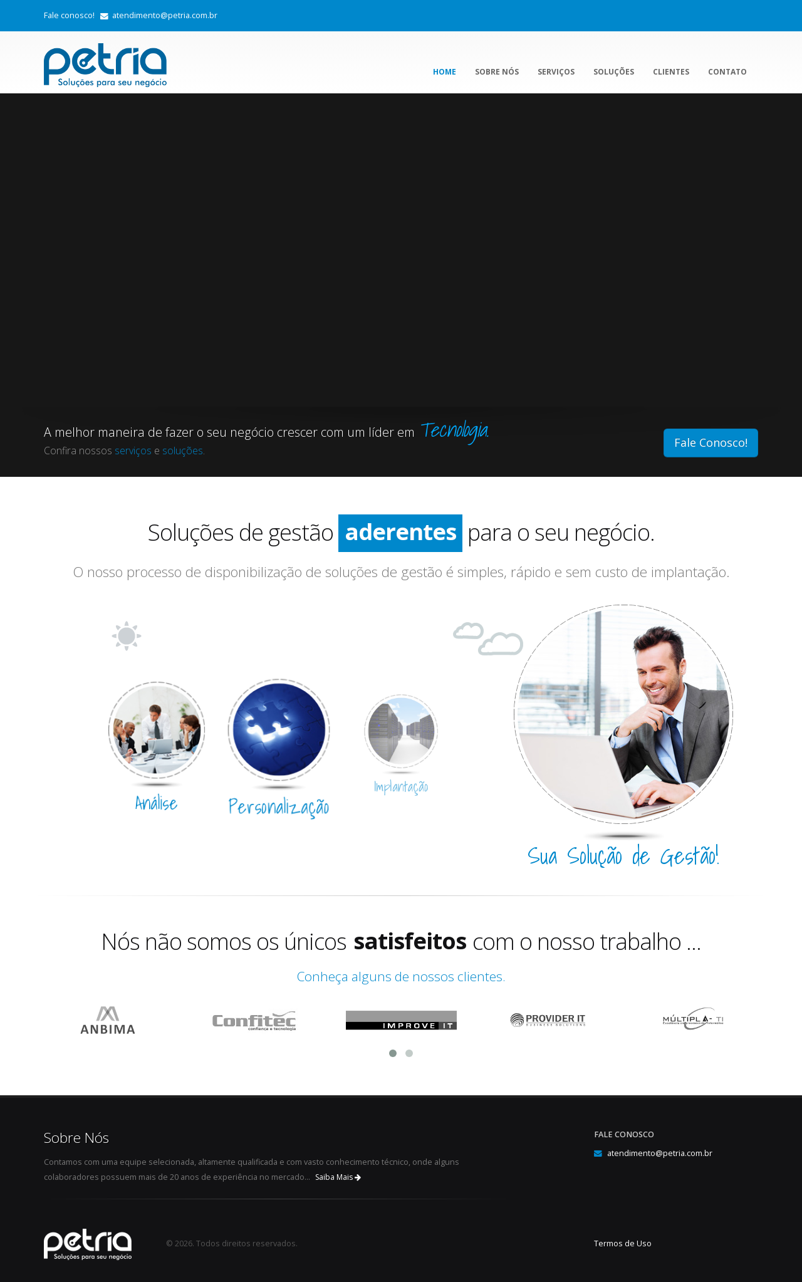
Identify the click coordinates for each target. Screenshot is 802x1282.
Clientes (671, 71)
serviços (133, 450)
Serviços (556, 71)
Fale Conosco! (710, 442)
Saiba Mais (338, 1177)
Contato (727, 71)
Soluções (613, 71)
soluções (182, 450)
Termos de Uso (623, 1243)
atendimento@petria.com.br (164, 15)
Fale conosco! (69, 15)
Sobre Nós (497, 71)
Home (444, 71)
